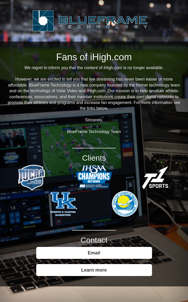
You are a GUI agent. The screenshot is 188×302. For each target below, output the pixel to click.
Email (94, 252)
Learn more (94, 270)
